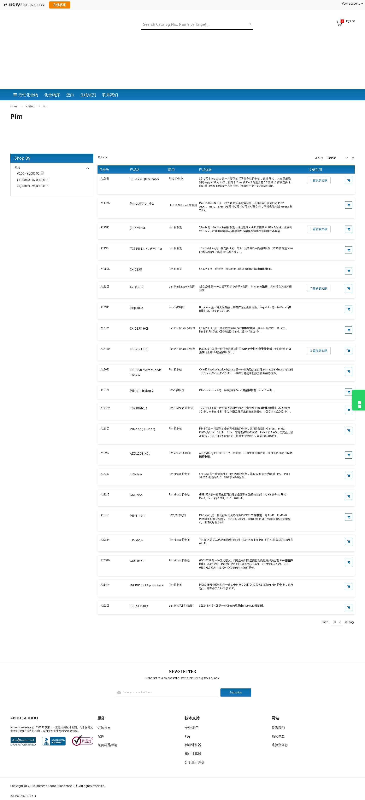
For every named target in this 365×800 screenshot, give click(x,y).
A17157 (105, 474)
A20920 (105, 560)
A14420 (105, 349)
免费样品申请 (107, 745)
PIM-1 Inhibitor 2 (142, 390)
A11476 (105, 203)
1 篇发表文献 (318, 180)
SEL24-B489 (139, 606)
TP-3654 (136, 540)
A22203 (105, 605)
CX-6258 (136, 269)
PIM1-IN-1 (137, 516)
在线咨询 (59, 5)
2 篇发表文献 (318, 350)
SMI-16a (136, 474)
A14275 (105, 328)
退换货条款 (280, 745)
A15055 (105, 369)
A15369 (105, 408)
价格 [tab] (17, 167)
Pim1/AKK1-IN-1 (142, 203)
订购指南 (104, 728)
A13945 (105, 307)
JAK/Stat (30, 106)
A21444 (105, 584)
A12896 (105, 269)
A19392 (105, 515)
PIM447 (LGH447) (142, 429)
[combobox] (197, 24)
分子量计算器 (195, 762)
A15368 (105, 390)
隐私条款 (278, 736)
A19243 (105, 494)
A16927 (105, 453)
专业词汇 (191, 728)
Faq (187, 736)
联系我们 (278, 728)
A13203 (105, 286)
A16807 (105, 428)
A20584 (105, 539)
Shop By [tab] (22, 158)
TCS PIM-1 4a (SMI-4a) (146, 248)
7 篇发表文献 (318, 288)
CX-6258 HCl (139, 328)
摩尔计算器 (193, 753)
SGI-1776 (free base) (144, 179)
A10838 (105, 178)
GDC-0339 (137, 561)
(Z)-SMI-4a (137, 228)
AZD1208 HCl (139, 453)
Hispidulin (136, 308)
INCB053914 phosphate (147, 585)
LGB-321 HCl (139, 349)
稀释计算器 (193, 745)
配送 (101, 736)
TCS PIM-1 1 (139, 408)
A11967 (105, 248)
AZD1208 (136, 287)
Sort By (318, 158)
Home (14, 106)
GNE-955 (136, 495)
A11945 (105, 227)
